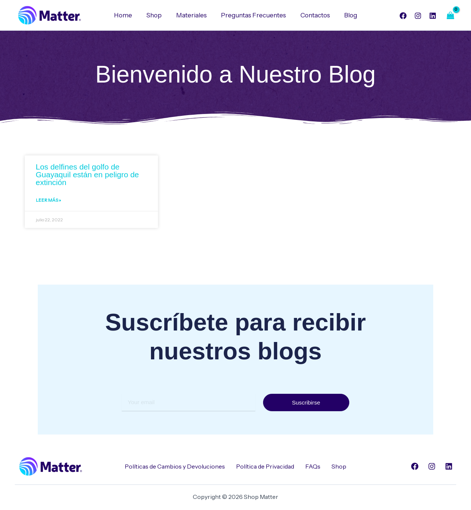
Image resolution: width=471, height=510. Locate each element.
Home (127, 15)
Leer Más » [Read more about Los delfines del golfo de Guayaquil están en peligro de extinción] (48, 200)
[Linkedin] (432, 15)
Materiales (192, 15)
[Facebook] (403, 15)
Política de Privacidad (265, 466)
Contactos (312, 15)
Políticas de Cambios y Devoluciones (175, 466)
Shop (156, 15)
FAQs (312, 466)
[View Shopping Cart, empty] (451, 15)
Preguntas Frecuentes (252, 15)
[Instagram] (417, 15)
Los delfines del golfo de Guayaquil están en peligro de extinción (87, 174)
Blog (346, 15)
